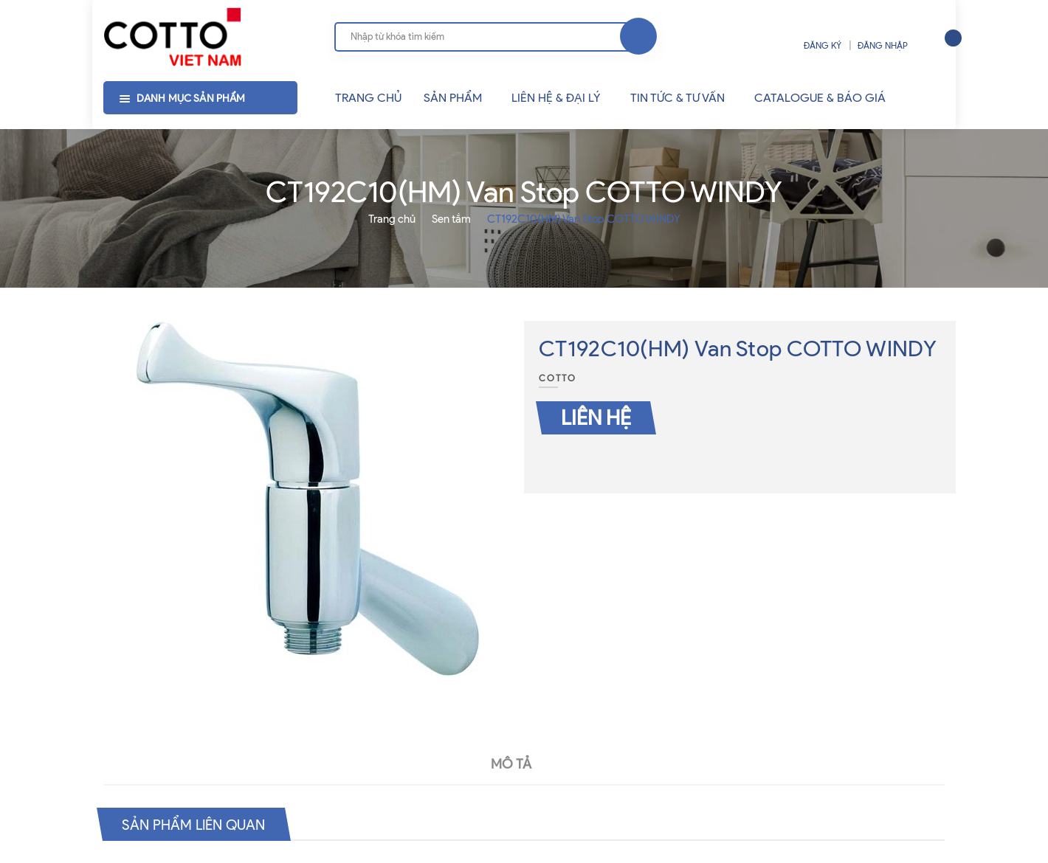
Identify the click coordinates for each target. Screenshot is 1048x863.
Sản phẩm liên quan (197, 824)
